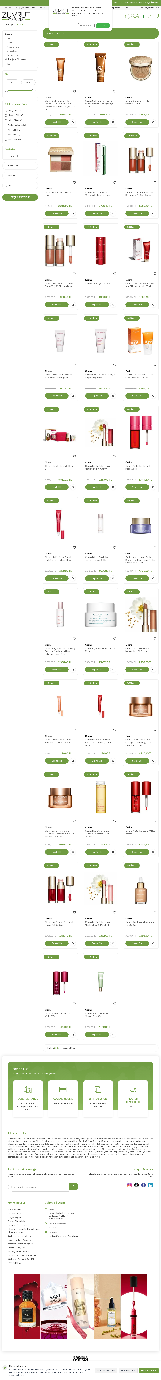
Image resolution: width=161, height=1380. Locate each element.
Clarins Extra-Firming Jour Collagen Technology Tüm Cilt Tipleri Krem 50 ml (59, 834)
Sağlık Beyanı (14, 1217)
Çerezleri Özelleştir (106, 1370)
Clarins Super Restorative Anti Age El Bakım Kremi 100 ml (139, 285)
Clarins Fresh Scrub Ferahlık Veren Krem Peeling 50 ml (58, 376)
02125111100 (55, 1227)
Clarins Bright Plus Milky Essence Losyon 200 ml (96, 558)
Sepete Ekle (56, 122)
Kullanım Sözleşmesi (18, 1225)
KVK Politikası (14, 1263)
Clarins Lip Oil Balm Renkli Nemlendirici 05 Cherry (97, 467)
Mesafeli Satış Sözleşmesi (20, 1243)
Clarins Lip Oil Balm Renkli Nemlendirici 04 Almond (137, 650)
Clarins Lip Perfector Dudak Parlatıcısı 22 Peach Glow (58, 741)
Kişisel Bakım (13, 47)
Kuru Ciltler (13, 139)
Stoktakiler (11, 165)
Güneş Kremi (12, 51)
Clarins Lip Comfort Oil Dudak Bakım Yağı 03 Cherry (59, 923)
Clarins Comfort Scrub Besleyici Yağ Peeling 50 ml (100, 376)
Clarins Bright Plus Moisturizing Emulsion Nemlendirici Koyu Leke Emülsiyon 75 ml (60, 651)
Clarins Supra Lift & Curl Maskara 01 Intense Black (97, 193)
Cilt (8, 39)
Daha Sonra (86, 25)
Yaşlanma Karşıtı (15, 125)
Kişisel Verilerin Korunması (20, 1239)
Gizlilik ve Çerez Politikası (20, 1236)
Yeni (8, 185)
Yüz (8, 64)
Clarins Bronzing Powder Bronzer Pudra (137, 102)
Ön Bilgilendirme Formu (19, 1251)
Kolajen (11, 156)
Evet (103, 25)
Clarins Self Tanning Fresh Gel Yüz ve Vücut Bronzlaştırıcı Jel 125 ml (99, 104)
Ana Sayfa (6, 7)
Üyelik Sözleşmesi (16, 1247)
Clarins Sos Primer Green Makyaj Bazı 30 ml (97, 1014)
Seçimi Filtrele (20, 197)
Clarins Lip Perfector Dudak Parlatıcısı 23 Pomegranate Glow (98, 742)
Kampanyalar (115, 7)
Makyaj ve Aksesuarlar (26, 7)
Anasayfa (8, 24)
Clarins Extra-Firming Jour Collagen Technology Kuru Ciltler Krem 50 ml (138, 742)
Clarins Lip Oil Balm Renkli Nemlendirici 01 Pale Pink (97, 923)
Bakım (42, 7)
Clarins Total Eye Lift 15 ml (98, 283)
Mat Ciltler (12, 134)
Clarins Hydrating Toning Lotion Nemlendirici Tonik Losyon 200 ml (97, 834)
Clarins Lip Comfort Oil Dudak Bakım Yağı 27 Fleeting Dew (59, 285)
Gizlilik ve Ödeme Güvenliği (21, 1259)
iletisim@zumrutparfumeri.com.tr (65, 1236)
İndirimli (10, 175)
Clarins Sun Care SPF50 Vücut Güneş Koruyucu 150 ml (139, 376)
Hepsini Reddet (128, 1370)
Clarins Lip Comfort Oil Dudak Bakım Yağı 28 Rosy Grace (139, 193)
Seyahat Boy (13, 55)
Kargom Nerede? (150, 7)
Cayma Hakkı (14, 1209)
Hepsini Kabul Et (149, 1370)
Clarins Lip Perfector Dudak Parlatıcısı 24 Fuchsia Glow (58, 558)
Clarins (48, 97)
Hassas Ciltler (14, 115)
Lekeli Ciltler (13, 120)
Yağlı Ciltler (13, 130)
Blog (128, 7)
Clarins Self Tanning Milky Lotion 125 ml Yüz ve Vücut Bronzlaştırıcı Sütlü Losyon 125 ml (60, 105)
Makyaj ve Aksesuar (16, 59)
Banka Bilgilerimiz (16, 1221)
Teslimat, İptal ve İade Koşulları (23, 1255)
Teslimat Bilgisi (15, 1213)
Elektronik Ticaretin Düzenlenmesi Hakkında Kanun (24, 1230)
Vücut (9, 43)
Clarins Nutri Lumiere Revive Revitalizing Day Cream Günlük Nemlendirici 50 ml (140, 560)
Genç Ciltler (13, 110)
